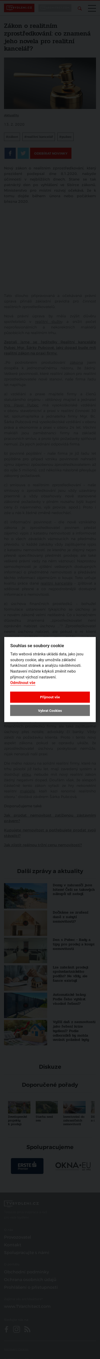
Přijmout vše (50, 697)
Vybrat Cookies (50, 710)
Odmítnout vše (22, 683)
